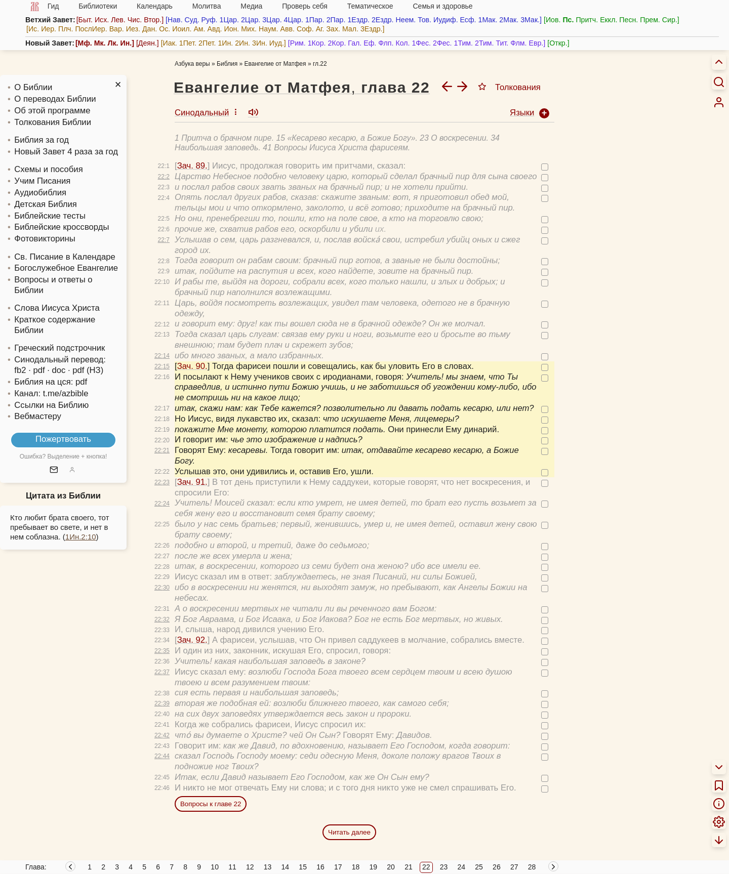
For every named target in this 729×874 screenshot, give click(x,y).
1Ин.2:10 (80, 536)
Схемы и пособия (48, 169)
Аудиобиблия (40, 192)
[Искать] (719, 81)
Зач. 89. (192, 166)
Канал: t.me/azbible (51, 393)
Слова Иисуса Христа (56, 308)
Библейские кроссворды (61, 227)
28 (532, 867)
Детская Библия (45, 204)
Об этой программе (52, 110)
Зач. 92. (192, 640)
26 (497, 867)
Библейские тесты (50, 216)
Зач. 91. (192, 482)
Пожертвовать (63, 439)
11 (232, 867)
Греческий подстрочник (59, 348)
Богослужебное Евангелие (66, 268)
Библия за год (41, 140)
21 (408, 867)
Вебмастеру (37, 416)
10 (215, 867)
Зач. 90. (192, 366)
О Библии (33, 87)
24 (462, 867)
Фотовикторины (44, 238)
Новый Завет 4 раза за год (66, 151)
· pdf (36, 370)
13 (268, 867)
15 (303, 867)
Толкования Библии (52, 122)
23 (444, 867)
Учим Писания (42, 181)
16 (320, 867)
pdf (81, 382)
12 (250, 867)
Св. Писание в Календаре (64, 257)
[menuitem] (719, 102)
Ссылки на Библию (51, 405)
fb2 (20, 370)
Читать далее (349, 832)
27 (514, 867)
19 (374, 867)
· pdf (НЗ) (85, 370)
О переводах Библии (55, 99)
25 (479, 867)
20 (391, 867)
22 (426, 867)
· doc (56, 370)
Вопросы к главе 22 (210, 804)
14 (285, 867)
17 (338, 867)
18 (356, 867)
